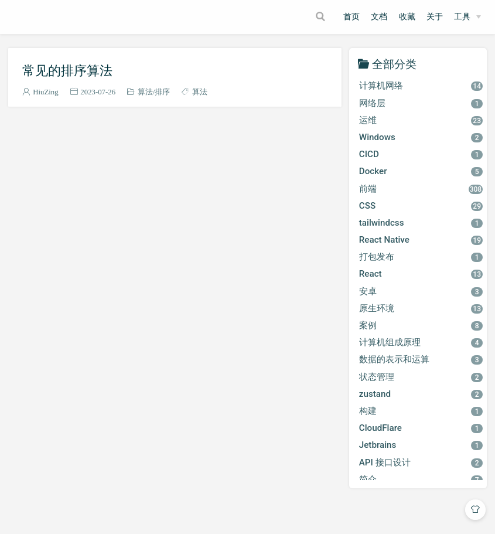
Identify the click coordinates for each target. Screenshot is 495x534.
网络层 (421, 103)
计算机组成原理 (421, 342)
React (421, 273)
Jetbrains (421, 445)
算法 (145, 92)
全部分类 (394, 63)
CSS (421, 205)
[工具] (467, 17)
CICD (421, 154)
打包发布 (421, 256)
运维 (421, 120)
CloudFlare (421, 428)
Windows (421, 137)
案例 (421, 325)
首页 (351, 17)
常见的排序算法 (67, 70)
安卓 (421, 291)
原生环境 (421, 308)
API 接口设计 (421, 462)
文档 (379, 17)
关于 (434, 17)
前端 (421, 188)
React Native (421, 239)
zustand (421, 394)
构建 (421, 411)
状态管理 (421, 377)
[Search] (321, 16)
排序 (162, 92)
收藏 (407, 17)
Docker (421, 171)
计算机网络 (421, 85)
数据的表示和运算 (421, 359)
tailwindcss (421, 222)
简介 (421, 479)
